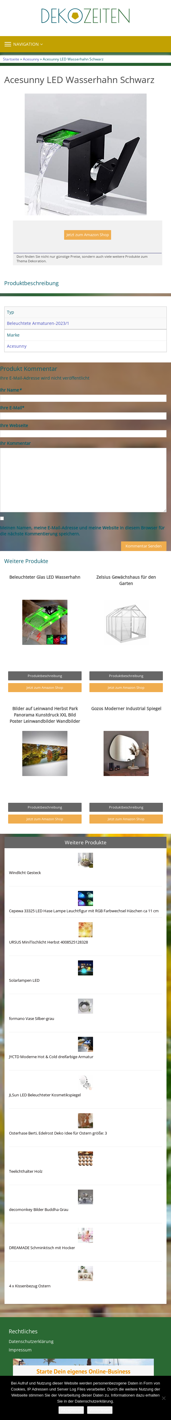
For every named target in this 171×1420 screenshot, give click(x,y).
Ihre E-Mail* (12, 408)
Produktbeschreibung (45, 675)
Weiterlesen (99, 1410)
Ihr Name (10, 390)
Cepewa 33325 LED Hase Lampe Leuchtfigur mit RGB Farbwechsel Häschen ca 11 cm (84, 910)
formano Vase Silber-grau (31, 1018)
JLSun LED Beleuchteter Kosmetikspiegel (45, 1095)
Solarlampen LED (24, 980)
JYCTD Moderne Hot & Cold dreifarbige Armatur (51, 1056)
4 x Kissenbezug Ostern (30, 1286)
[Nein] (163, 1398)
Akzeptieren (71, 1410)
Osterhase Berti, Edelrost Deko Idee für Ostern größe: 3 (58, 1133)
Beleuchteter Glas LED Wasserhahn (44, 577)
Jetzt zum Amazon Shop (88, 234)
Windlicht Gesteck (25, 872)
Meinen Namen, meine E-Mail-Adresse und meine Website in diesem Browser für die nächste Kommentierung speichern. (82, 531)
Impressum (20, 1350)
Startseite (11, 59)
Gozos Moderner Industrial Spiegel (126, 708)
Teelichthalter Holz (25, 1171)
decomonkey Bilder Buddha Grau (38, 1209)
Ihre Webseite (14, 425)
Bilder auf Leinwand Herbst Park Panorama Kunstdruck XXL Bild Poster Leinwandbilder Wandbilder (45, 715)
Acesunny (31, 59)
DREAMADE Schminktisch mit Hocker (42, 1247)
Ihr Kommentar (15, 443)
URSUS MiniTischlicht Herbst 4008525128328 (48, 942)
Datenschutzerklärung (31, 1341)
